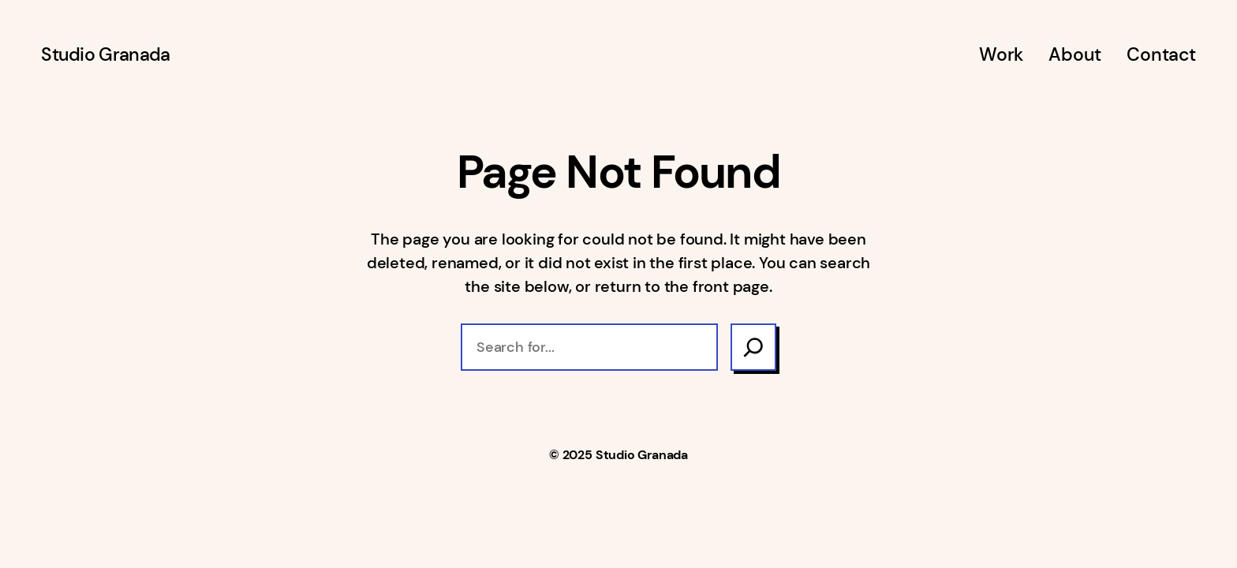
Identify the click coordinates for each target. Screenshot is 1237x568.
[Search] (753, 347)
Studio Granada (105, 54)
